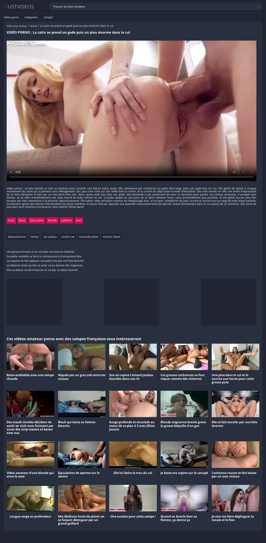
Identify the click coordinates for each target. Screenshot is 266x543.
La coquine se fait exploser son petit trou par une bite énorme (45, 260)
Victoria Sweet (111, 236)
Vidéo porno (11, 17)
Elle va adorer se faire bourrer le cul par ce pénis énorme (42, 270)
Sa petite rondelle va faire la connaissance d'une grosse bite (44, 256)
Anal (79, 220)
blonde (33, 26)
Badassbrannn (17, 236)
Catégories (31, 17)
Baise (22, 220)
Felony (35, 236)
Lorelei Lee (68, 236)
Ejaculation (37, 220)
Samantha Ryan (88, 236)
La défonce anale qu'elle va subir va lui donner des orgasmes (45, 265)
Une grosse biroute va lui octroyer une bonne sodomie (40, 251)
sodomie (66, 220)
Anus (11, 220)
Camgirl (48, 17)
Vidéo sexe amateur (17, 26)
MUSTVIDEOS (19, 6)
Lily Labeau (50, 236)
